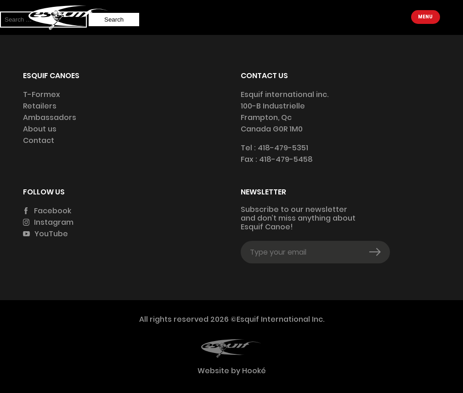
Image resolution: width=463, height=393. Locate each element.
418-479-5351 (283, 147)
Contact (38, 140)
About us (39, 129)
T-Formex (41, 94)
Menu (425, 16)
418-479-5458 (286, 159)
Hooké (253, 370)
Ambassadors (49, 117)
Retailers (39, 106)
